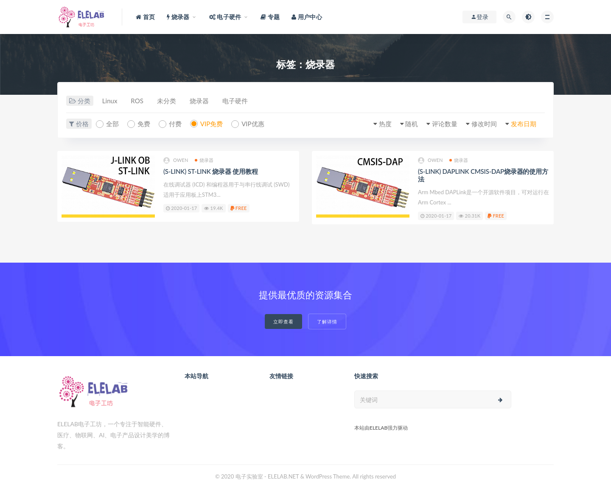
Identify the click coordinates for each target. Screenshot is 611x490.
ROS (137, 101)
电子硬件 (235, 101)
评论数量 (444, 123)
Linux (110, 101)
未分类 (166, 101)
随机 (411, 123)
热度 (385, 123)
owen (175, 160)
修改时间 (484, 123)
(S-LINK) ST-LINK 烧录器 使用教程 (210, 171)
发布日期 (523, 123)
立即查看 (283, 321)
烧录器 (199, 101)
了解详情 (327, 321)
